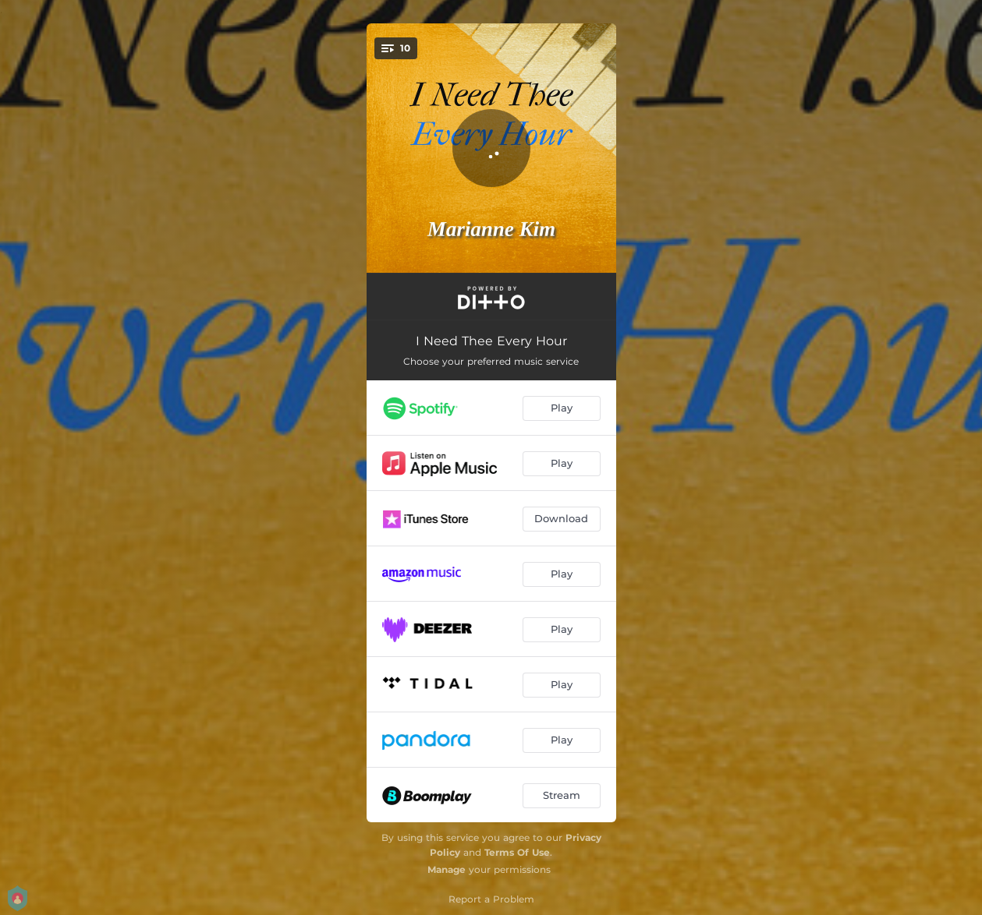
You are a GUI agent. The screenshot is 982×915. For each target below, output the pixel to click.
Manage (446, 869)
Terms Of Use (517, 852)
